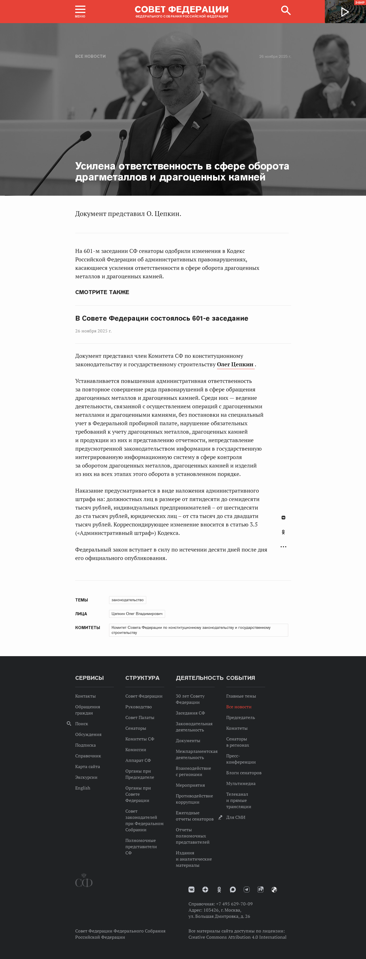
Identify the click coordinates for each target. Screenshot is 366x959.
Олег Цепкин (236, 364)
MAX (233, 889)
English (82, 788)
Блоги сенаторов (243, 772)
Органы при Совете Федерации (138, 794)
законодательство (128, 599)
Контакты (85, 696)
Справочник (88, 756)
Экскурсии (86, 777)
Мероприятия (190, 785)
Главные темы (241, 696)
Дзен (205, 889)
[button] (80, 11)
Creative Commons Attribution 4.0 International (237, 937)
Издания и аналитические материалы (194, 859)
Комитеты (237, 728)
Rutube (260, 889)
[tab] (283, 535)
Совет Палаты (139, 717)
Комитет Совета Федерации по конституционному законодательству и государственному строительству (191, 630)
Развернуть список (283, 547)
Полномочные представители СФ (141, 846)
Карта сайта (87, 766)
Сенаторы (135, 728)
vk (191, 889)
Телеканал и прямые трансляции (238, 800)
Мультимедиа (241, 783)
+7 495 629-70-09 (234, 904)
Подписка (85, 745)
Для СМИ (235, 817)
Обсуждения (88, 734)
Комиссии (135, 749)
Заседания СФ (190, 713)
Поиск (81, 723)
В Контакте (283, 517)
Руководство (138, 706)
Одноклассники (283, 532)
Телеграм (247, 889)
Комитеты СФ (139, 739)
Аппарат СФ (138, 760)
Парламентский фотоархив (274, 889)
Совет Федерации (144, 696)
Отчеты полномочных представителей (193, 836)
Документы (188, 740)
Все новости (90, 56)
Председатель (240, 717)
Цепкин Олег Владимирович (137, 613)
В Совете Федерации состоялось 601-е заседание (162, 318)
